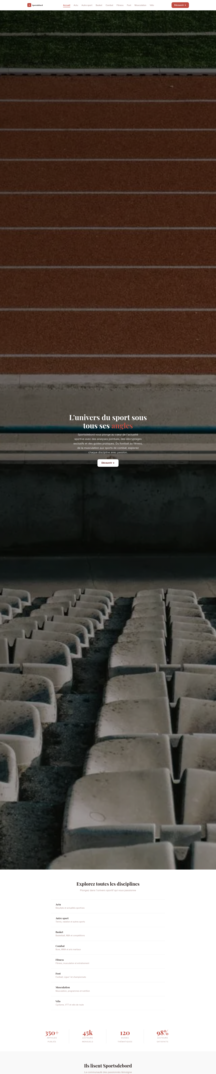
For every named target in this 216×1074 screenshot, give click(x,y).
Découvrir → (180, 5)
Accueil (66, 5)
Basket (99, 5)
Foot (129, 5)
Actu (76, 5)
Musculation (140, 5)
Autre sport (86, 5)
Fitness (120, 5)
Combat (109, 5)
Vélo (152, 5)
